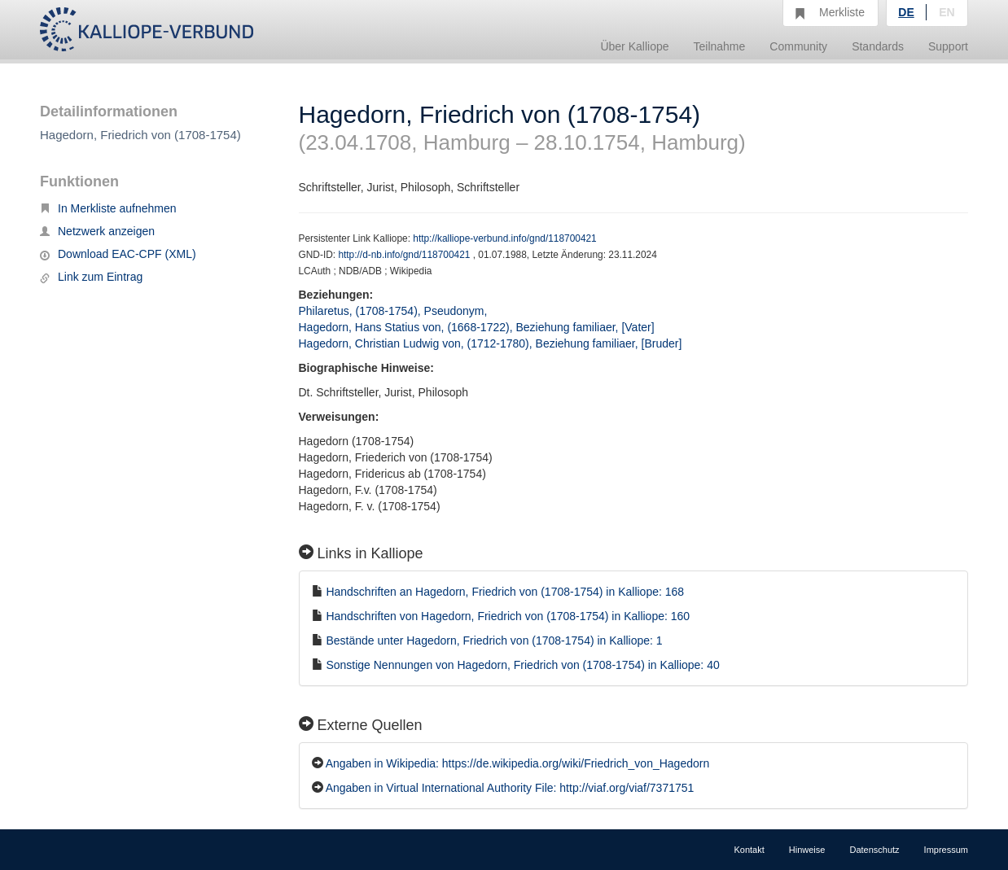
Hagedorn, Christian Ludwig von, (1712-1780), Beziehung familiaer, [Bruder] (490, 343)
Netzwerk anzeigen (97, 231)
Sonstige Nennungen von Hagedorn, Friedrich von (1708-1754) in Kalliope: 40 (522, 664)
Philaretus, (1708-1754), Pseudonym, (395, 310)
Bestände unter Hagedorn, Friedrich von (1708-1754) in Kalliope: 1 (494, 640)
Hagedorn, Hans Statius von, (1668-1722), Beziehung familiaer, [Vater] (477, 327)
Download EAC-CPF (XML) (118, 253)
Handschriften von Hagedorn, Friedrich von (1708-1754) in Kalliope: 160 (508, 616)
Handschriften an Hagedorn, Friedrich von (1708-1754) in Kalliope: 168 (505, 591)
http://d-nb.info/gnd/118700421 (405, 254)
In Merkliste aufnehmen (108, 208)
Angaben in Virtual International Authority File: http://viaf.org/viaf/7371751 (510, 787)
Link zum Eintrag (91, 276)
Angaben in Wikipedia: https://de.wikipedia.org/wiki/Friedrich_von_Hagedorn (518, 763)
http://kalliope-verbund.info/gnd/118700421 (504, 238)
